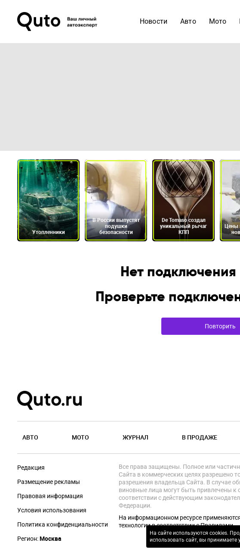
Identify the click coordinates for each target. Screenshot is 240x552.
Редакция (31, 467)
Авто (30, 437)
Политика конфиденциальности (62, 524)
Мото (80, 437)
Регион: (39, 538)
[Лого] (58, 21)
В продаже (199, 437)
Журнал (135, 437)
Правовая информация (50, 496)
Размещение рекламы (48, 481)
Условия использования (51, 510)
